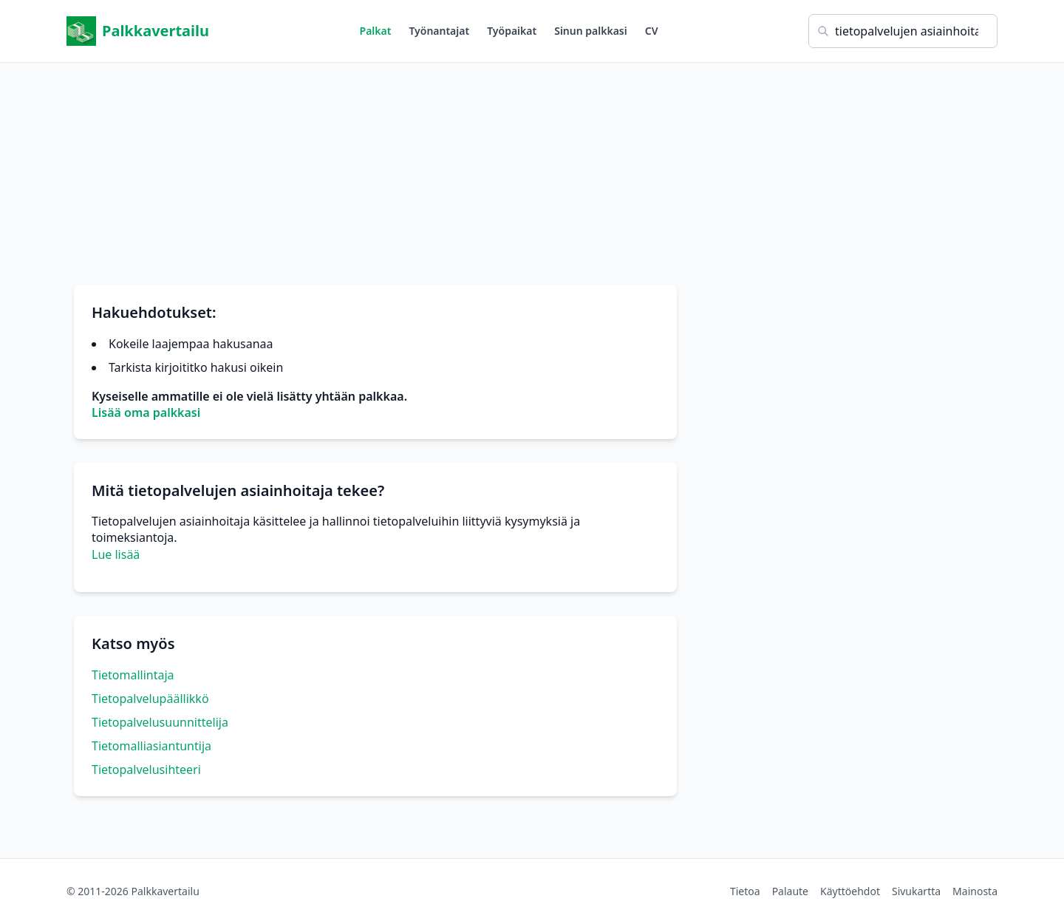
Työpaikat (511, 31)
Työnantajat (439, 31)
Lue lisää (116, 554)
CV (651, 31)
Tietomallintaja (133, 675)
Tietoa (745, 891)
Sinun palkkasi (590, 31)
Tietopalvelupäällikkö (150, 698)
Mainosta (975, 891)
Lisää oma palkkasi (146, 412)
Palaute (790, 891)
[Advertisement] (532, 166)
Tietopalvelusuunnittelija (160, 722)
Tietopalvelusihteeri (146, 769)
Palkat (376, 31)
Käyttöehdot (850, 891)
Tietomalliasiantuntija (151, 746)
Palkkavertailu (137, 31)
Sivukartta (916, 891)
